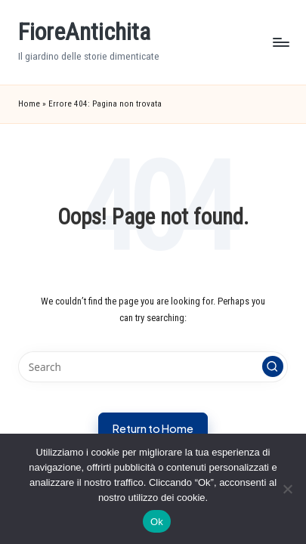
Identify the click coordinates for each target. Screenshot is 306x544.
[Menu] (280, 42)
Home (29, 104)
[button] (272, 366)
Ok (156, 521)
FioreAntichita (84, 32)
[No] (287, 488)
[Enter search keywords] (153, 367)
